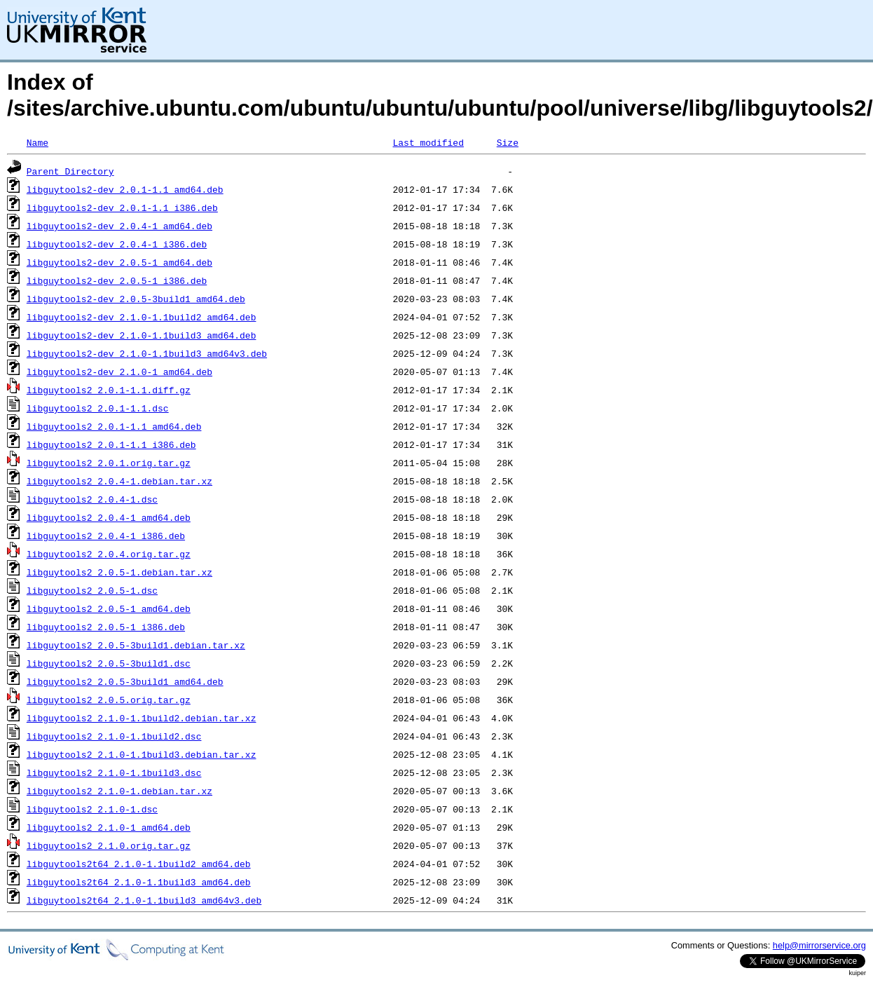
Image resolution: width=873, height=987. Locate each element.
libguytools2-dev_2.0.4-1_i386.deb (117, 244)
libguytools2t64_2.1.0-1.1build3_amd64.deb (139, 882)
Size (507, 142)
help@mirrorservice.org (819, 945)
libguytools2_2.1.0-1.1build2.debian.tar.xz (141, 718)
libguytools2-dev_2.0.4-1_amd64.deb (119, 225)
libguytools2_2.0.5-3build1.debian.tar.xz (136, 645)
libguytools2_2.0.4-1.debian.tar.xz (119, 481)
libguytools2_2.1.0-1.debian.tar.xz (119, 790)
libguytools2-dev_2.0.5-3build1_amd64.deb (136, 298)
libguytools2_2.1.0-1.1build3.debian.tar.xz (141, 754)
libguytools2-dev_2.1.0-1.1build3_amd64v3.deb (147, 353)
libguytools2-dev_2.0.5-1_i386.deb (117, 280)
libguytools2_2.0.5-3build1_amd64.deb (125, 681)
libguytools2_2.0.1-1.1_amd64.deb (114, 426)
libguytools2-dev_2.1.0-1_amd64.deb (119, 371)
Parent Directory (70, 171)
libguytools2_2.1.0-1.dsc (92, 809)
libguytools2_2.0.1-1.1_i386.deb (111, 444)
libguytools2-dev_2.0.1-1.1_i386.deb (122, 207)
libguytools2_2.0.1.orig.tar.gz (109, 462)
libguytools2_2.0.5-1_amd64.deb (109, 608)
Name (37, 142)
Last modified (427, 142)
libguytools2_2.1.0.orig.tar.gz (109, 845)
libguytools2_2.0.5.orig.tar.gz (109, 699)
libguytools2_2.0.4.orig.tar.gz (109, 553)
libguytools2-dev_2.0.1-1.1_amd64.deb (125, 189)
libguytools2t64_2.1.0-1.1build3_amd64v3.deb (144, 900)
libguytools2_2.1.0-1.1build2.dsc (114, 736)
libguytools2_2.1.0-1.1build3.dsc (114, 772)
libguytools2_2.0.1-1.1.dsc (98, 408)
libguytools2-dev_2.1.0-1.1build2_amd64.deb (141, 317)
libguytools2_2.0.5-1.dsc (92, 590)
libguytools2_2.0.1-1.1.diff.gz (109, 389)
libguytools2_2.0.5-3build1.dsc (109, 663)
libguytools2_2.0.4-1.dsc (92, 499)
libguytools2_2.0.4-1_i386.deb (106, 535)
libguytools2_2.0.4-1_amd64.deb (109, 517)
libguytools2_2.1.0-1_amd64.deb (109, 827)
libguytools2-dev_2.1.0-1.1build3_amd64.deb (141, 335)
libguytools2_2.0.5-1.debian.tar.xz (119, 572)
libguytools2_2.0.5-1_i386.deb (106, 626)
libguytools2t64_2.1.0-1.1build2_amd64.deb (139, 863)
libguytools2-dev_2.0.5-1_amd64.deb (119, 262)
